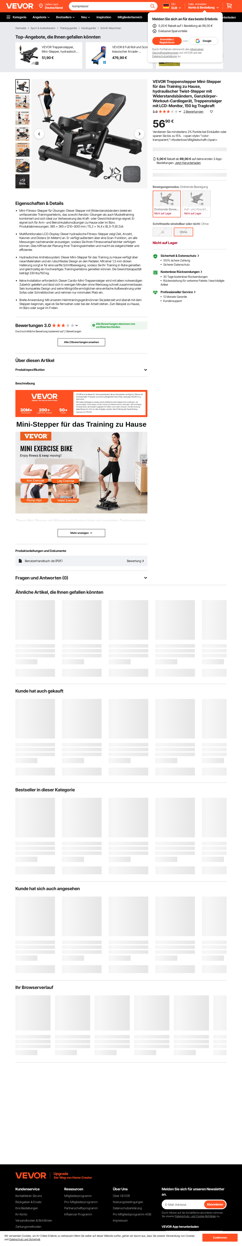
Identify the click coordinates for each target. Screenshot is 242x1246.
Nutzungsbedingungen (128, 1202)
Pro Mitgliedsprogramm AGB (132, 1214)
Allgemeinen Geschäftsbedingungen (178, 51)
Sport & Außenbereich (43, 28)
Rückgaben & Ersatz (28, 1202)
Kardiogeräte (88, 28)
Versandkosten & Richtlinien (33, 1220)
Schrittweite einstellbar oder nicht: (177, 224)
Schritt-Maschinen (110, 28)
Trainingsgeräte (68, 28)
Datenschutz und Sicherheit (24, 1239)
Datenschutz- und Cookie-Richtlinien (195, 1216)
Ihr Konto (21, 1214)
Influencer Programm (78, 1214)
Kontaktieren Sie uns (28, 1196)
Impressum (120, 1220)
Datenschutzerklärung (164, 56)
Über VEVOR (121, 1196)
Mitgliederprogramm (78, 1196)
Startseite (20, 28)
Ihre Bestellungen (26, 1208)
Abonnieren (215, 1204)
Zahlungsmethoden (28, 1226)
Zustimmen (220, 1237)
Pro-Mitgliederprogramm (81, 1202)
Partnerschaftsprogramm (81, 1208)
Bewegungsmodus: (166, 187)
